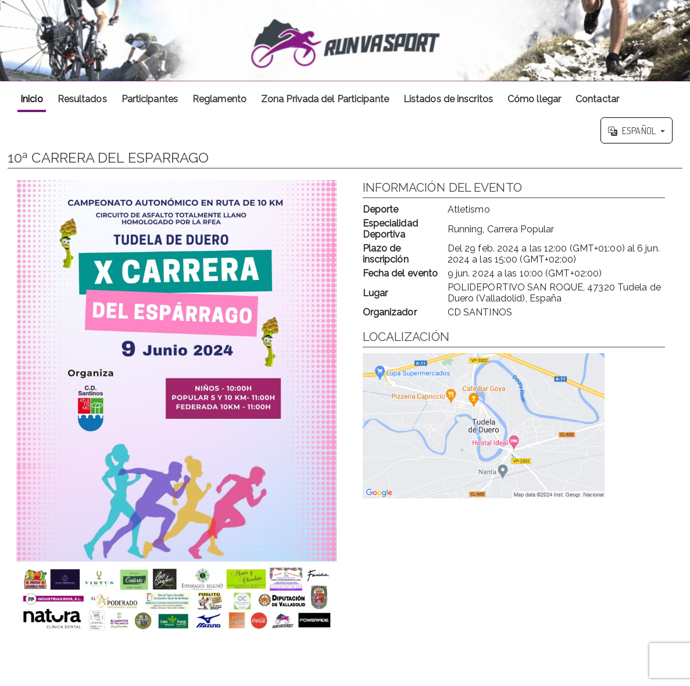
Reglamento (219, 99)
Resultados (82, 99)
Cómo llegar (534, 99)
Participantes (149, 99)
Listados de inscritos (448, 99)
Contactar (597, 99)
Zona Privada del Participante (325, 99)
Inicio (31, 99)
